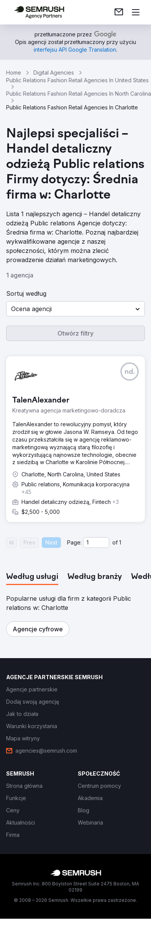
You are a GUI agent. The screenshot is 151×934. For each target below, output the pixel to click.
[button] (75, 308)
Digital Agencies (53, 72)
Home (13, 72)
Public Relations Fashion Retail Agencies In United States (77, 80)
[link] (118, 12)
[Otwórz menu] (135, 12)
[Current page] (96, 543)
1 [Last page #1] (120, 542)
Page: (74, 542)
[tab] (32, 577)
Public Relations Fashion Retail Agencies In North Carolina (78, 93)
